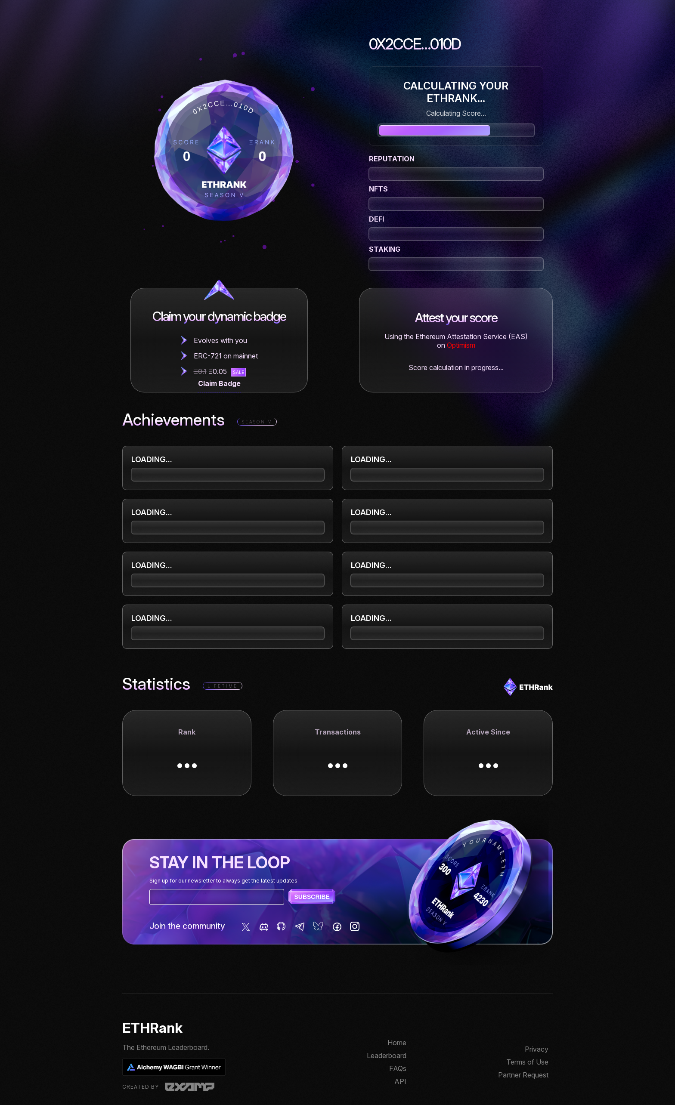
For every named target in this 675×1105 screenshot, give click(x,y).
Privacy (536, 1049)
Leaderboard (386, 1055)
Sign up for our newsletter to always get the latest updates (223, 880)
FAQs (397, 1068)
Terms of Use (527, 1062)
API (400, 1081)
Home (396, 1042)
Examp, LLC (189, 1087)
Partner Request (523, 1075)
